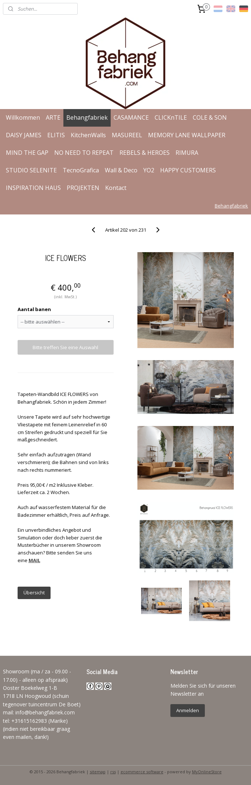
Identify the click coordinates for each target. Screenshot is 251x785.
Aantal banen (34, 309)
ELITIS (56, 135)
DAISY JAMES (23, 135)
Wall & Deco (121, 170)
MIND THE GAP (27, 153)
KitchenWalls (88, 135)
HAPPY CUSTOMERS (188, 170)
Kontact (115, 188)
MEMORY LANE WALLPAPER (186, 135)
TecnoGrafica (81, 170)
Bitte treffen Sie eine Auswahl (65, 347)
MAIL (34, 560)
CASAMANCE (131, 117)
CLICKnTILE (171, 117)
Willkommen (23, 117)
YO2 (148, 170)
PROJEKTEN (83, 188)
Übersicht (34, 592)
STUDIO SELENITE (31, 170)
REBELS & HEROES (144, 153)
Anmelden (187, 710)
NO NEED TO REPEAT (84, 153)
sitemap (98, 771)
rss (113, 771)
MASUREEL (127, 135)
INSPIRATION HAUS (33, 188)
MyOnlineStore (207, 771)
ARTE (53, 117)
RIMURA (187, 153)
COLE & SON (210, 117)
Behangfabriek (87, 117)
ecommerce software (142, 771)
